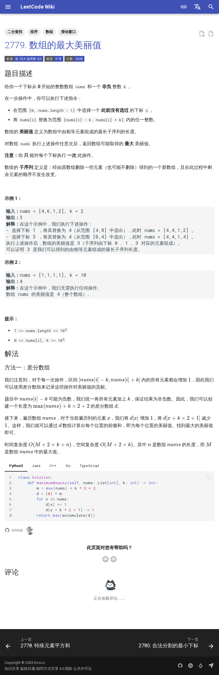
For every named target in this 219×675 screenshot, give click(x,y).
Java (36, 466)
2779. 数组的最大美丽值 (53, 45)
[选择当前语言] (197, 7)
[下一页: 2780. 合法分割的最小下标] (175, 644)
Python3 (16, 466)
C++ (52, 466)
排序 (34, 32)
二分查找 (14, 32)
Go (68, 466)
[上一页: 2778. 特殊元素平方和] (38, 644)
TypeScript (89, 466)
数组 (49, 32)
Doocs (39, 662)
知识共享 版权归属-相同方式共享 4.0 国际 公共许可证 (48, 668)
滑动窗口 (68, 32)
